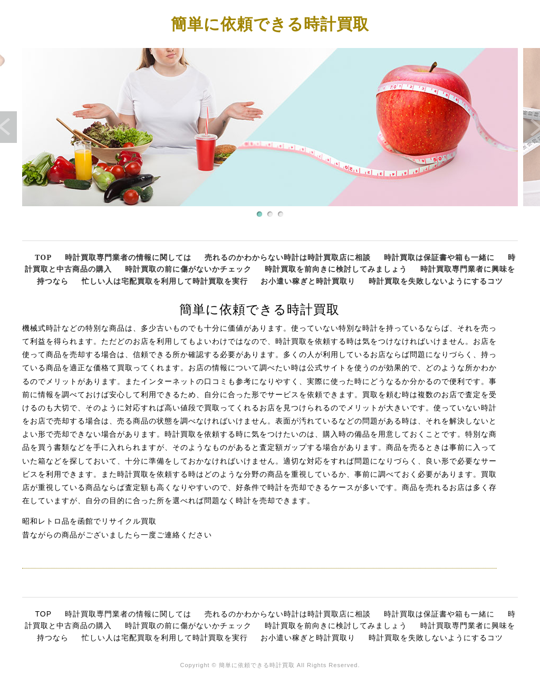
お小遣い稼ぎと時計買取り (308, 281)
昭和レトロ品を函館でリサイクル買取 (89, 521)
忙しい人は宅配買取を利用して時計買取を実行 (165, 281)
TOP (43, 257)
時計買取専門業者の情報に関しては (128, 257)
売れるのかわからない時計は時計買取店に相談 (288, 257)
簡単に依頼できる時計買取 (270, 23)
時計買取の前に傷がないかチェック (188, 269)
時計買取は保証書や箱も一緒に (439, 257)
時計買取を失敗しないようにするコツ (436, 281)
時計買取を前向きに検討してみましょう (336, 269)
